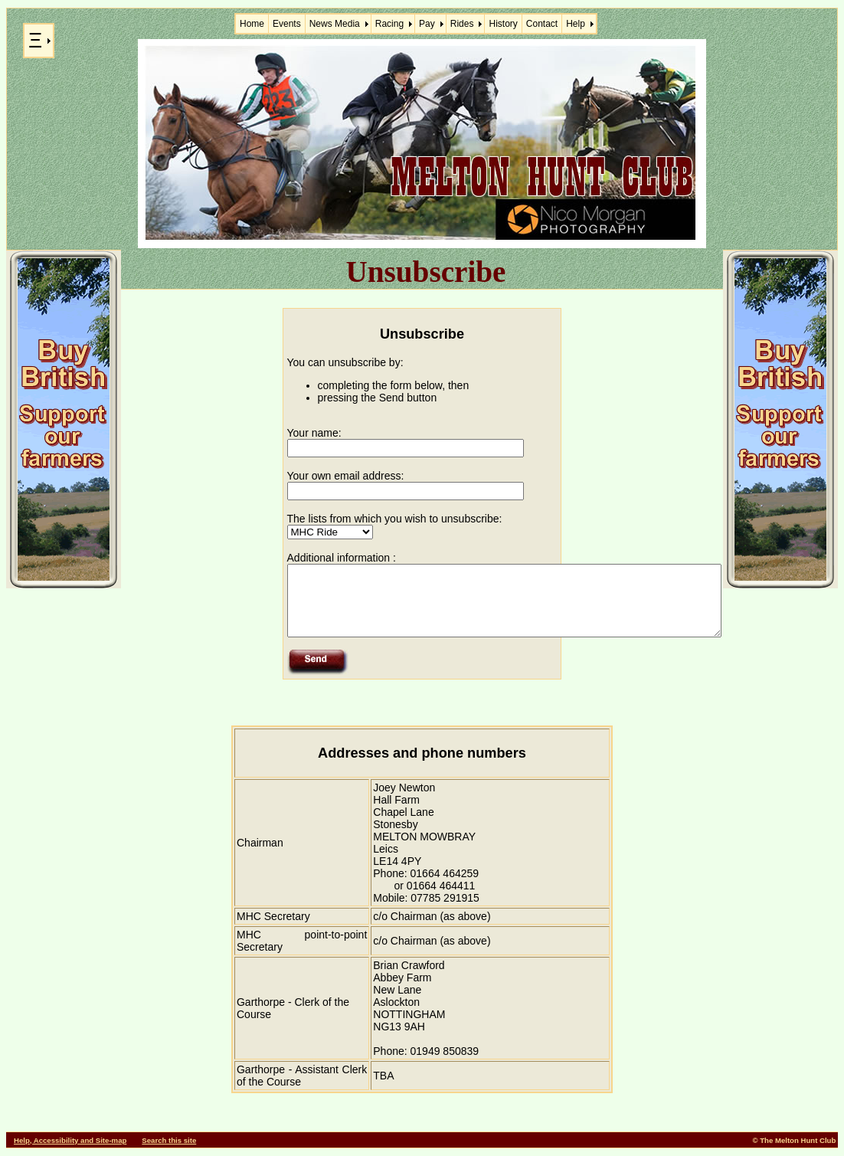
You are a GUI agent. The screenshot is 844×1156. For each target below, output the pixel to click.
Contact (542, 23)
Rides (462, 23)
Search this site (169, 1140)
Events (287, 23)
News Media (334, 23)
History (503, 23)
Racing (389, 23)
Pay (427, 23)
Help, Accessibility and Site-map (70, 1140)
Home (252, 23)
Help (575, 23)
